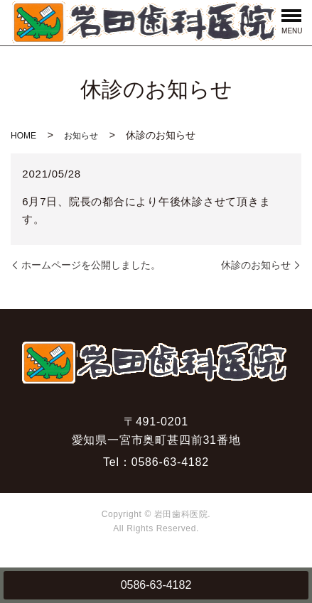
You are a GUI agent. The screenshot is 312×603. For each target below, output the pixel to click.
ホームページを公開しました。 (91, 265)
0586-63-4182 (156, 585)
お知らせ (81, 136)
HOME (23, 136)
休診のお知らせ (256, 265)
